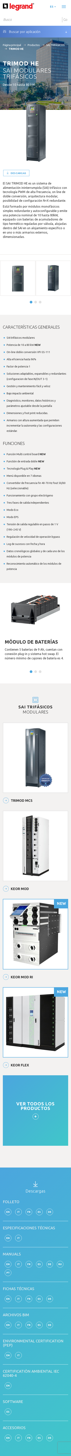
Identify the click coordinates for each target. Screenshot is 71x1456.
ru (60, 1264)
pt (8, 1272)
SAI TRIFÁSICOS (55, 45)
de (49, 1212)
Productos (34, 45)
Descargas (16, 173)
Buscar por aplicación (21, 31)
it (18, 1212)
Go (65, 19)
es (53, 6)
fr (29, 1212)
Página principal (12, 45)
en (8, 1212)
